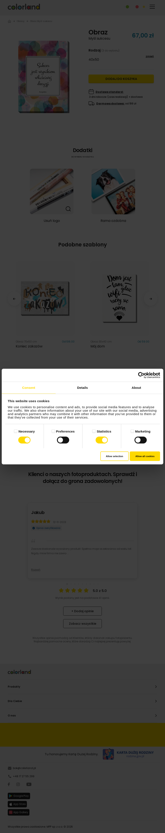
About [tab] (136, 387)
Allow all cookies (144, 456)
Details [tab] (82, 387)
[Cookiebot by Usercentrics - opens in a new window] (141, 375)
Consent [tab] (28, 387)
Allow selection (114, 456)
